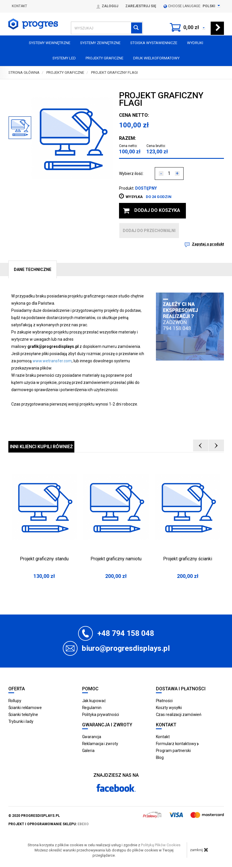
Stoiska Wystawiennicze (153, 43)
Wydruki (195, 43)
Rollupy (14, 700)
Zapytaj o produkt (208, 244)
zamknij (199, 850)
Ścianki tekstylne (23, 714)
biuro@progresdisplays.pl (126, 648)
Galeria (88, 750)
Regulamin (91, 707)
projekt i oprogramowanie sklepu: (48, 824)
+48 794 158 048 (125, 633)
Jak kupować (94, 700)
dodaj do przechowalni (149, 230)
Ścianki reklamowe (25, 707)
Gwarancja (91, 736)
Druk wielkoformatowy (156, 58)
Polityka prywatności (100, 714)
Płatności (164, 700)
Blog (160, 757)
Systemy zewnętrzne (100, 43)
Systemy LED (64, 58)
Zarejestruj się (140, 6)
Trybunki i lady (21, 721)
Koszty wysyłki (169, 707)
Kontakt (19, 6)
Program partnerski (173, 750)
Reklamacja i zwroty (100, 743)
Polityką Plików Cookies (160, 845)
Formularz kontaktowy (177, 743)
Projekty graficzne (104, 58)
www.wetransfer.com (52, 361)
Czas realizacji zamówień (179, 714)
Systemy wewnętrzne (49, 43)
